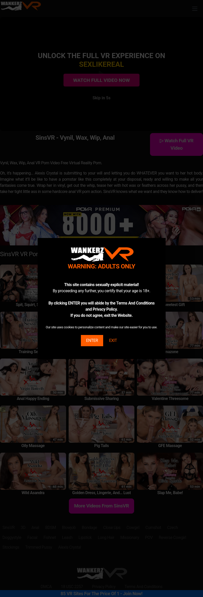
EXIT (113, 340)
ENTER (92, 340)
